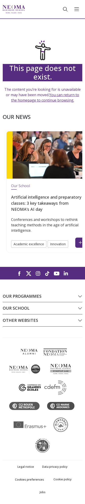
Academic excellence (29, 244)
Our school (16, 308)
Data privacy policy (55, 467)
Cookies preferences (29, 479)
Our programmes (22, 296)
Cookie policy (62, 479)
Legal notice (25, 467)
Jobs (43, 492)
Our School (20, 185)
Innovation (58, 244)
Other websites (20, 320)
